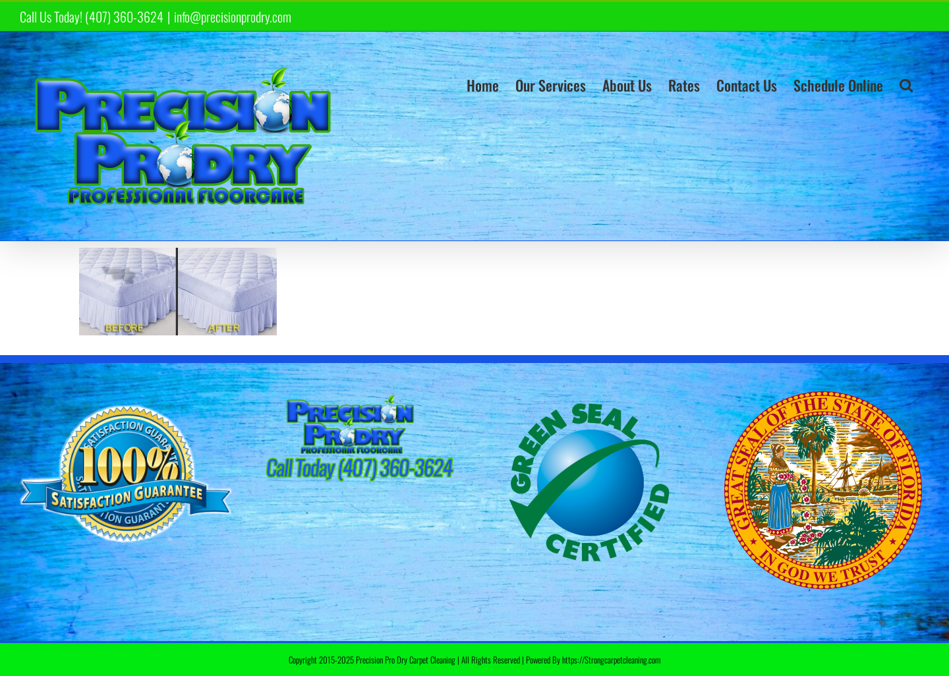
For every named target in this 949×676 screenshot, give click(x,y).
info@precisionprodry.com (232, 16)
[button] (906, 85)
